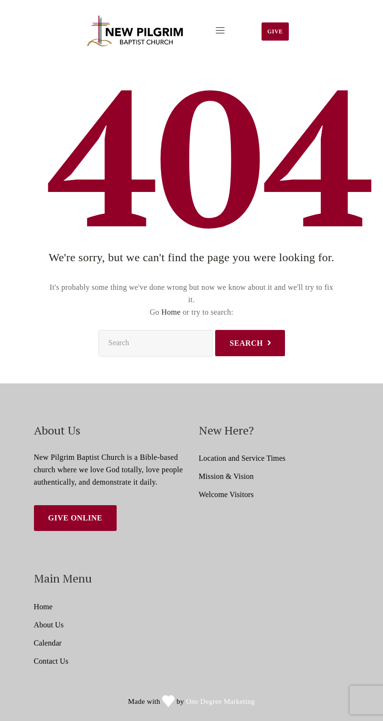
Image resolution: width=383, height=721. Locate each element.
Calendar (48, 643)
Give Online (75, 518)
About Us (49, 625)
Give (275, 31)
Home (170, 312)
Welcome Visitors (226, 494)
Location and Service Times (242, 458)
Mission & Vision (226, 476)
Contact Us (51, 661)
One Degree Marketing (220, 701)
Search (246, 343)
